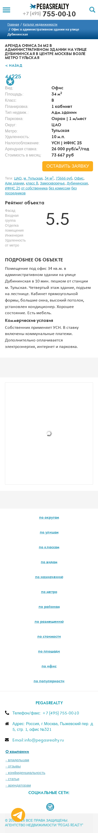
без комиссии (59, 188)
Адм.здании (14, 183)
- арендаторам (18, 785)
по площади (49, 651)
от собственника (34, 188)
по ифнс (49, 666)
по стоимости (49, 637)
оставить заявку (67, 166)
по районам (49, 607)
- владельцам (17, 760)
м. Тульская (33, 178)
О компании (17, 752)
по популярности (49, 681)
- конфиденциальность (25, 773)
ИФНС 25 (12, 188)
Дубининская (77, 183)
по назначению (49, 577)
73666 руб (64, 178)
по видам (49, 562)
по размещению (49, 622)
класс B (32, 183)
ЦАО (17, 178)
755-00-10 (49, 14)
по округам (49, 518)
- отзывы (13, 766)
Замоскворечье (52, 183)
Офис (79, 178)
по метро (49, 592)
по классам (49, 547)
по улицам (49, 532)
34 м (49, 178)
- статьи (12, 779)
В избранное (10, 82)
